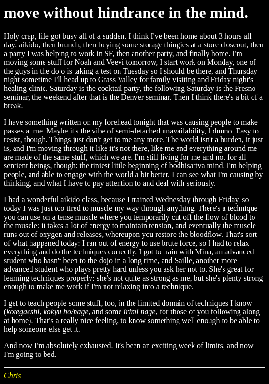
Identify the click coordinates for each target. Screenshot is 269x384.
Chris (12, 375)
